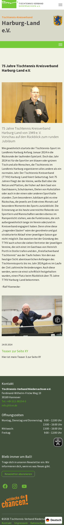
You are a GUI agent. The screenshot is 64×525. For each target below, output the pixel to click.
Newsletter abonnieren (18, 474)
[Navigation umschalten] (60, 5)
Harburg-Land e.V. (21, 26)
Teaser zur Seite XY (15, 351)
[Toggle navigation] (60, 44)
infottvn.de (9, 405)
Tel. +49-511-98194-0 (14, 401)
